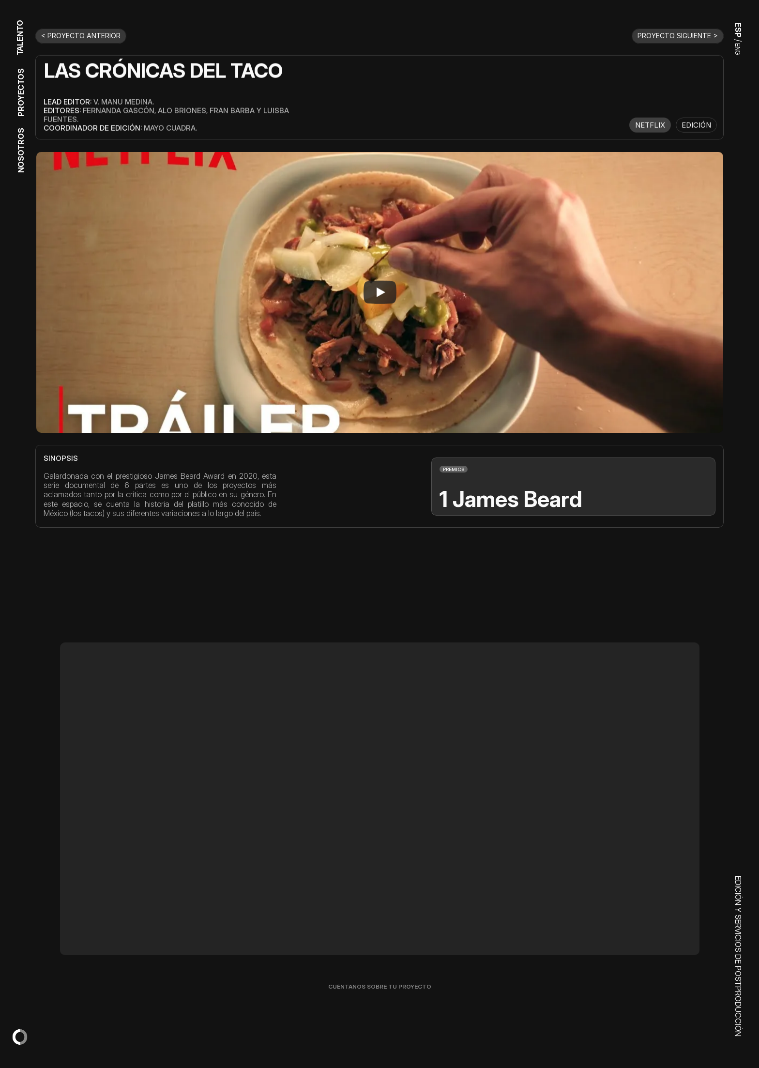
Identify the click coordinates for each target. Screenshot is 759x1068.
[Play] (380, 292)
